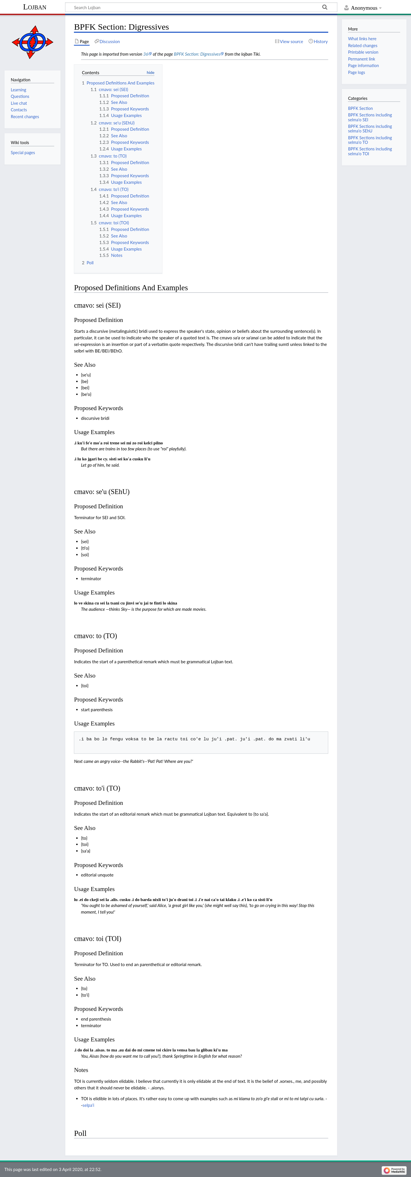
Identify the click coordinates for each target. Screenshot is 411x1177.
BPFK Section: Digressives (197, 54)
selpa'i (88, 1105)
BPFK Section (360, 108)
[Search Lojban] (201, 7)
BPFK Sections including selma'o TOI (370, 151)
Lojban (35, 6)
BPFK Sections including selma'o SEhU (370, 128)
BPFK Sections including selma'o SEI (370, 117)
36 (145, 54)
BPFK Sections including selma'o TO (370, 140)
